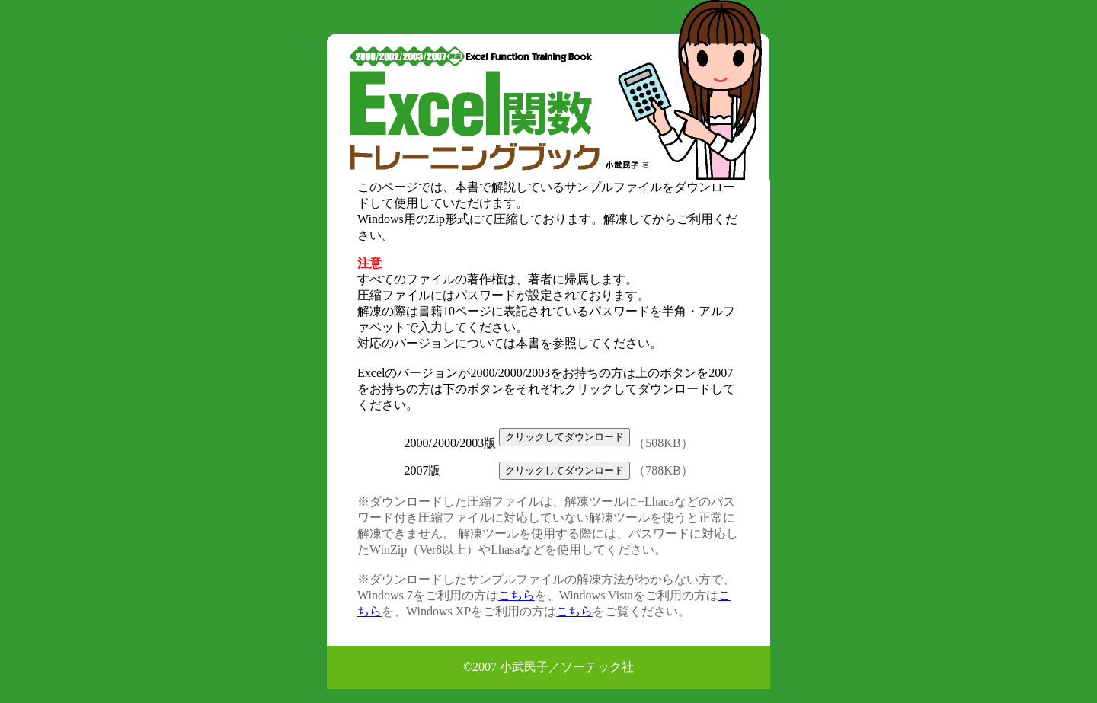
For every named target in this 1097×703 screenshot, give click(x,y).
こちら (516, 595)
